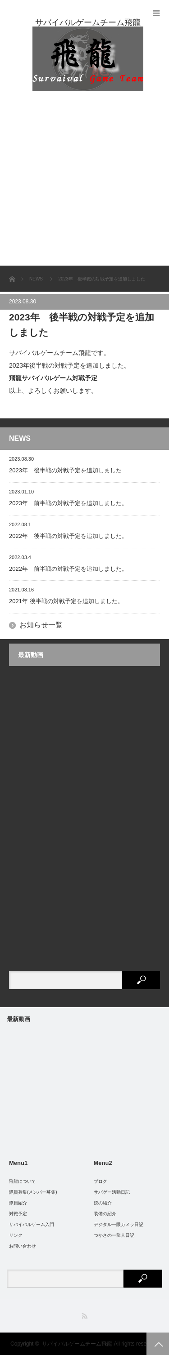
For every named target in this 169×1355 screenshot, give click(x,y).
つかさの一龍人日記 (114, 1235)
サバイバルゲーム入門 (31, 1224)
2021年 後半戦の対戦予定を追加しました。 (66, 601)
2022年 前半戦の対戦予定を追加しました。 (68, 568)
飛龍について (22, 1181)
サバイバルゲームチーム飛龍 (77, 1344)
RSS (84, 1316)
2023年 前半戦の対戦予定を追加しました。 (68, 503)
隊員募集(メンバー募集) (33, 1192)
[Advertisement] (84, 177)
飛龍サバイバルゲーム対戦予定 (53, 378)
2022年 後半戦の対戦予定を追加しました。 (68, 536)
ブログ (100, 1181)
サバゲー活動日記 (112, 1192)
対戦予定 (18, 1213)
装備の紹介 (105, 1213)
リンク (16, 1235)
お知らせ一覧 (41, 625)
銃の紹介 (103, 1202)
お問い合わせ (22, 1246)
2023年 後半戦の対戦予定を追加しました (65, 470)
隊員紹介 (18, 1202)
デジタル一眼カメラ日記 (118, 1224)
